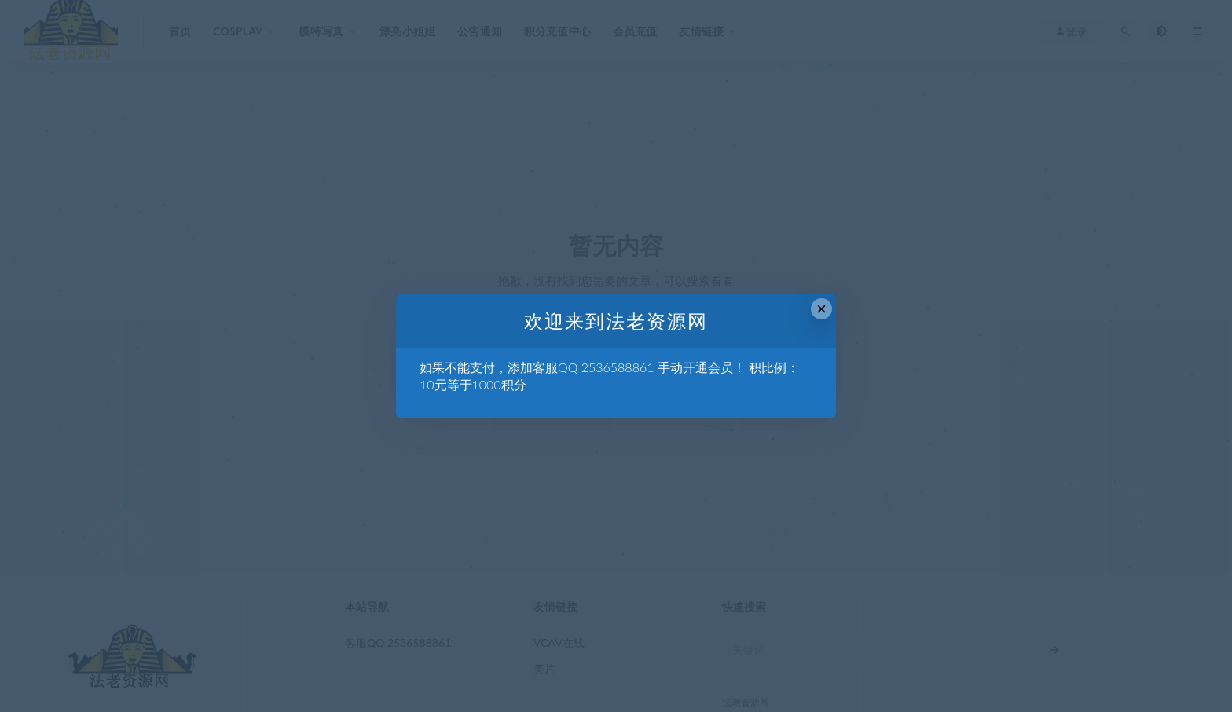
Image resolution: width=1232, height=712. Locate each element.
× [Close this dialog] (821, 309)
